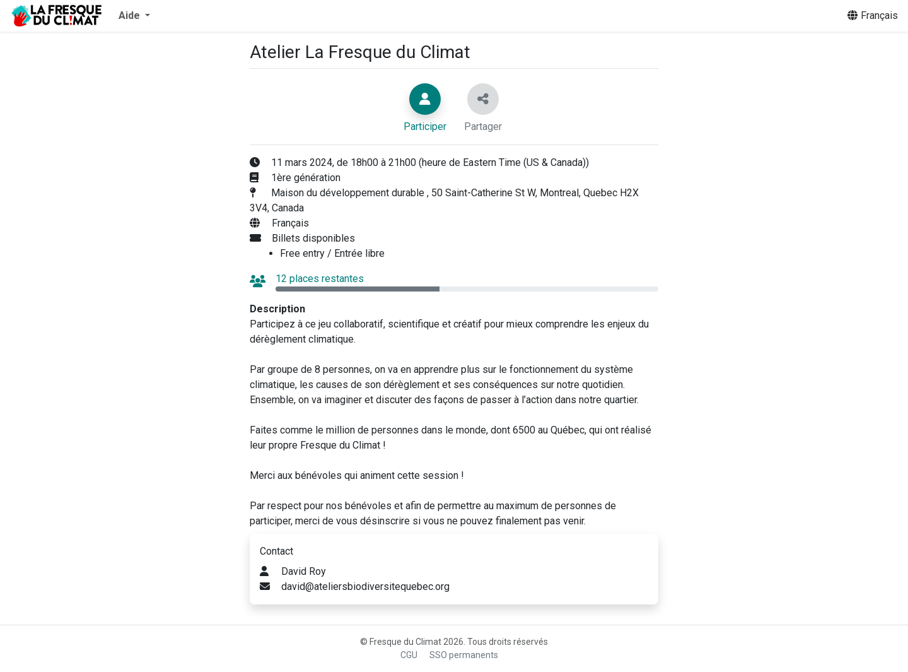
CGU (408, 655)
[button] (134, 15)
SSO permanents (463, 655)
